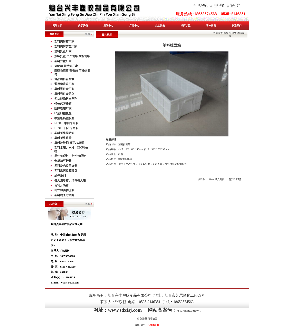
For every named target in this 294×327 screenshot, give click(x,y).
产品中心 (134, 25)
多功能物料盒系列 (65, 98)
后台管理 (142, 318)
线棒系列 (60, 175)
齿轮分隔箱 (61, 185)
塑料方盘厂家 (62, 61)
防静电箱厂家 (62, 108)
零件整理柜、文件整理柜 (70, 155)
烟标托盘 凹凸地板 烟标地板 (72, 56)
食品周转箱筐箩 (64, 79)
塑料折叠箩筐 (62, 138)
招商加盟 (185, 25)
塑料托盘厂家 (62, 51)
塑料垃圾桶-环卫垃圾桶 (69, 142)
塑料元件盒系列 (64, 93)
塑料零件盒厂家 (64, 88)
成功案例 (160, 25)
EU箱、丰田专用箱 (66, 123)
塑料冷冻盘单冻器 (65, 165)
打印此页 (235, 179)
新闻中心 (108, 25)
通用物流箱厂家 (64, 84)
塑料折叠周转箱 (64, 133)
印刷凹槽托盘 (62, 113)
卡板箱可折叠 (62, 160)
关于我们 (83, 25)
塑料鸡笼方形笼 (64, 195)
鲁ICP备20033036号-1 (189, 310)
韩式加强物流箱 (64, 190)
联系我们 (237, 25)
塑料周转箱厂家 (64, 41)
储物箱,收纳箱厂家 (66, 66)
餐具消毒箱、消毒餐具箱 (70, 180)
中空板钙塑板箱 (64, 118)
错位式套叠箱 (62, 103)
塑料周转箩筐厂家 (65, 46)
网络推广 (140, 325)
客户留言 (211, 25)
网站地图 (152, 318)
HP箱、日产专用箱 (66, 128)
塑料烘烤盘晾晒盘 (65, 170)
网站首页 (57, 25)
